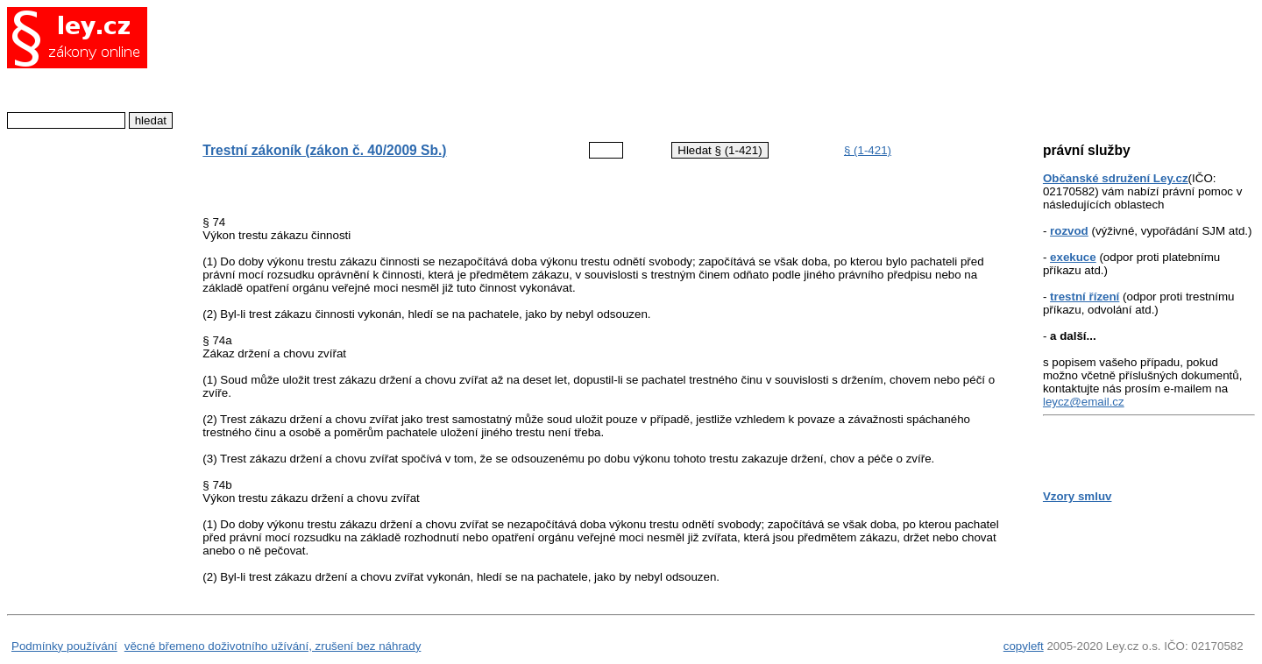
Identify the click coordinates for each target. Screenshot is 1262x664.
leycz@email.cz (1083, 401)
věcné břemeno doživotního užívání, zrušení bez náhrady (273, 646)
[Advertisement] (590, 65)
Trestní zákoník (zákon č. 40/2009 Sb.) (324, 150)
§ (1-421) (867, 150)
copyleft (1023, 646)
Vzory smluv (1077, 496)
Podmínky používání (64, 646)
